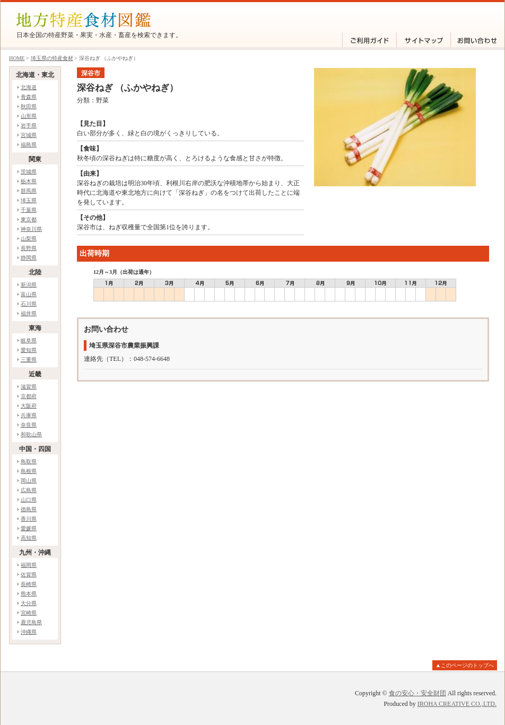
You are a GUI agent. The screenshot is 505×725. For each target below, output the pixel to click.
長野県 (29, 248)
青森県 (29, 97)
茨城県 (29, 172)
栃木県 (29, 181)
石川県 (29, 304)
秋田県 (29, 106)
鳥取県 (29, 461)
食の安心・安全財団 (417, 693)
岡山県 (29, 481)
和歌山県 (31, 434)
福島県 (29, 145)
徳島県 (29, 509)
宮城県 (29, 135)
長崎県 (29, 584)
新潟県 (29, 285)
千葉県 (29, 210)
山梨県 (29, 238)
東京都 (29, 219)
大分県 (29, 603)
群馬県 (29, 191)
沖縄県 (29, 632)
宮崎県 (29, 613)
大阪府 (29, 406)
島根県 (29, 471)
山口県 (29, 500)
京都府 (29, 396)
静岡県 (29, 258)
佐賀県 (29, 574)
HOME (16, 58)
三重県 (29, 359)
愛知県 (29, 350)
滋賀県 (29, 387)
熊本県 (29, 594)
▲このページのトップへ (465, 665)
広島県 (29, 490)
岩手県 (29, 125)
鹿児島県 (31, 622)
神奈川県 (31, 229)
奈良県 (29, 425)
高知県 (29, 538)
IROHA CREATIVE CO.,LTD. (457, 703)
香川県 (29, 519)
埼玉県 (29, 200)
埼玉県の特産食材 (52, 58)
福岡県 (29, 565)
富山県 (29, 294)
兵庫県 (29, 415)
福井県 (29, 313)
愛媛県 (29, 528)
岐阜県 (29, 340)
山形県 (29, 116)
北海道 (29, 87)
